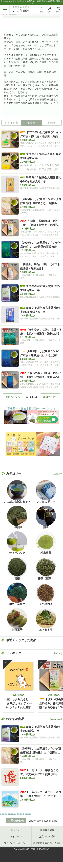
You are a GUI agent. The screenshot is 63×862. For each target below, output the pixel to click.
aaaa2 (12, 813)
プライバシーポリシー (16, 843)
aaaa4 (28, 813)
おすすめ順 (11, 122)
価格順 (31, 122)
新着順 (52, 122)
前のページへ (13, 397)
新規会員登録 (47, 829)
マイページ (16, 836)
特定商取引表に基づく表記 (47, 843)
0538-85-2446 (50, 821)
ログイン (15, 829)
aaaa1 (4, 813)
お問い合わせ (16, 820)
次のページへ (50, 397)
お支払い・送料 (47, 836)
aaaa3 (20, 813)
